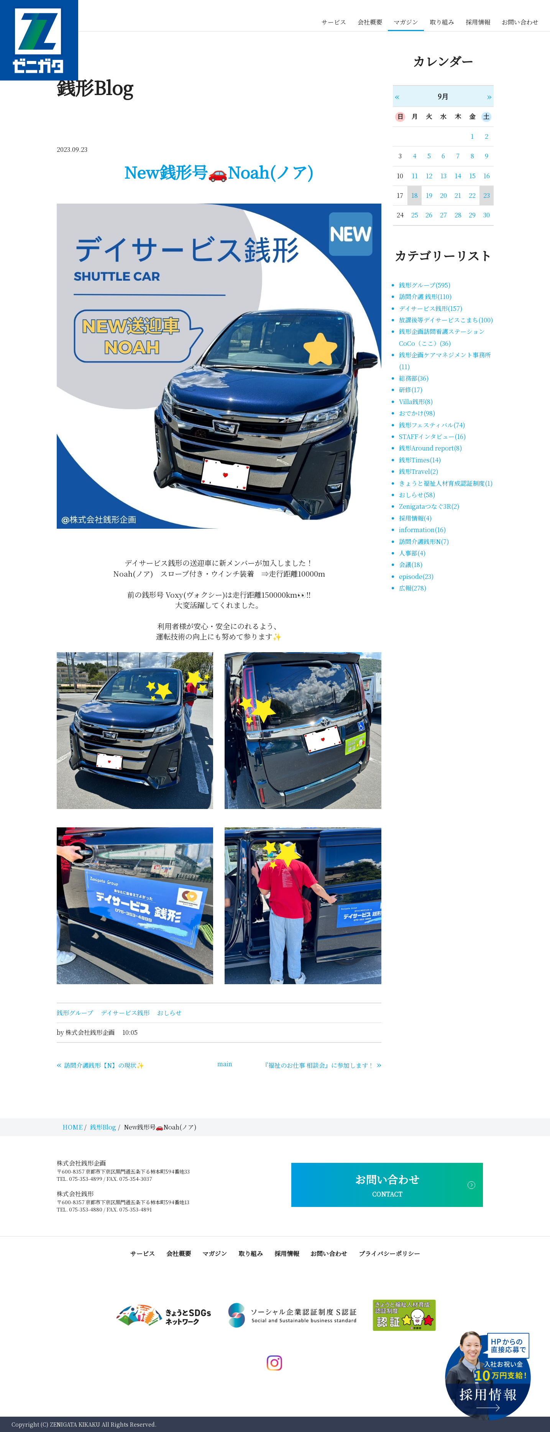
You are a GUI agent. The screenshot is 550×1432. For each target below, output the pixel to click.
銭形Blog (103, 1127)
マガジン (406, 22)
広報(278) (413, 588)
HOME (72, 1127)
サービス (334, 22)
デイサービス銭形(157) (431, 308)
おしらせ (169, 1012)
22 (472, 195)
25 (414, 214)
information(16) (422, 529)
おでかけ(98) (417, 413)
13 (443, 175)
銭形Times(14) (420, 459)
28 (458, 214)
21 (458, 195)
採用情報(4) (415, 518)
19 (429, 195)
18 (414, 195)
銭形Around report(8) (430, 448)
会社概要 (370, 22)
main (224, 1063)
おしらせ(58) (417, 494)
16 (486, 175)
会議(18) (411, 564)
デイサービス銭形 (125, 1012)
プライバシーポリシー (389, 1253)
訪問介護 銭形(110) (425, 296)
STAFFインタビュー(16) (432, 436)
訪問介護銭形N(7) (424, 541)
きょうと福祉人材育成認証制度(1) (446, 483)
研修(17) (411, 389)
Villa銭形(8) (416, 401)
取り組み (442, 22)
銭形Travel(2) (418, 471)
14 (458, 175)
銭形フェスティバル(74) (432, 425)
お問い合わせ (520, 22)
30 (486, 214)
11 (415, 175)
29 (472, 214)
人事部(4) (412, 553)
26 (428, 214)
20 (443, 195)
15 (472, 175)
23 (486, 195)
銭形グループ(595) (425, 285)
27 (443, 214)
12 (429, 175)
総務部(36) (414, 378)
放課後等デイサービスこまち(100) (446, 320)
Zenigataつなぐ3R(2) (429, 506)
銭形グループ (75, 1012)
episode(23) (416, 576)
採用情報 (478, 22)
